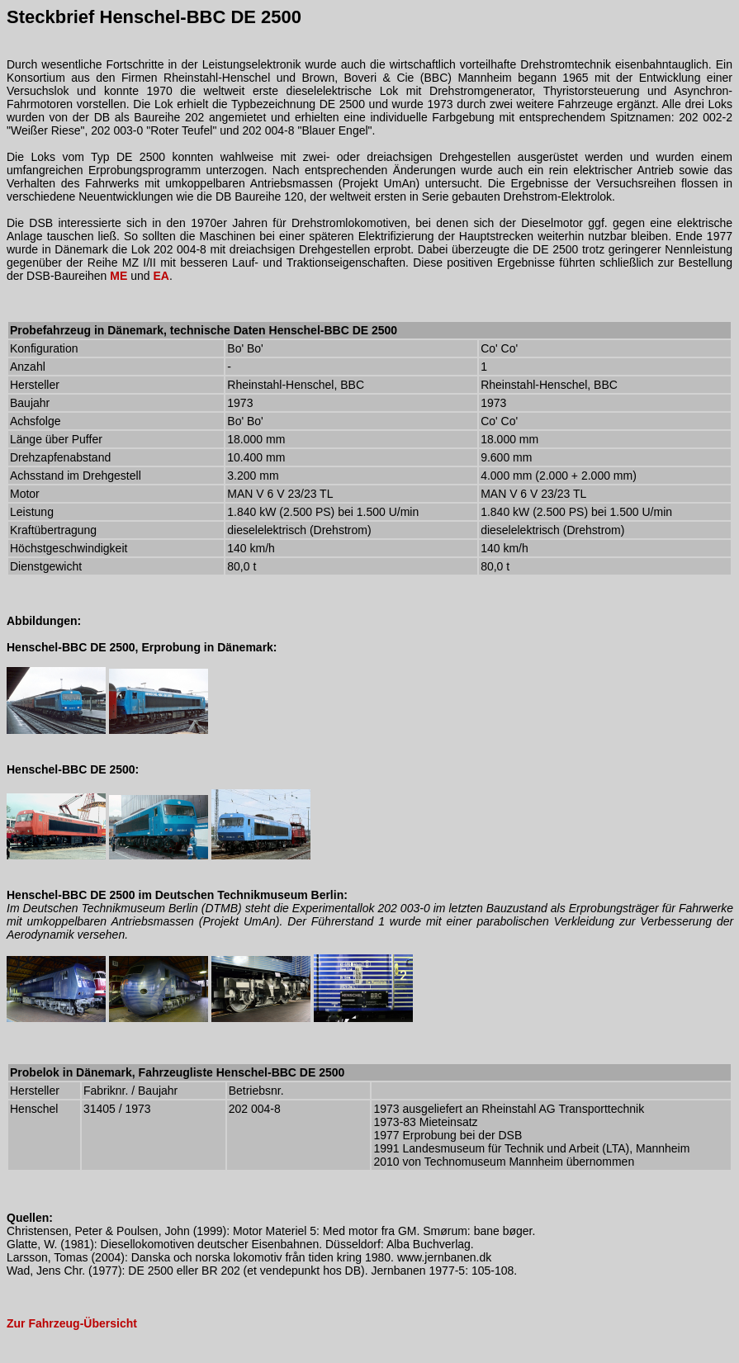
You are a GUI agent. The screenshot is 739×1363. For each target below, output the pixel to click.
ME (118, 275)
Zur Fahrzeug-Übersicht (72, 1323)
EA (160, 275)
